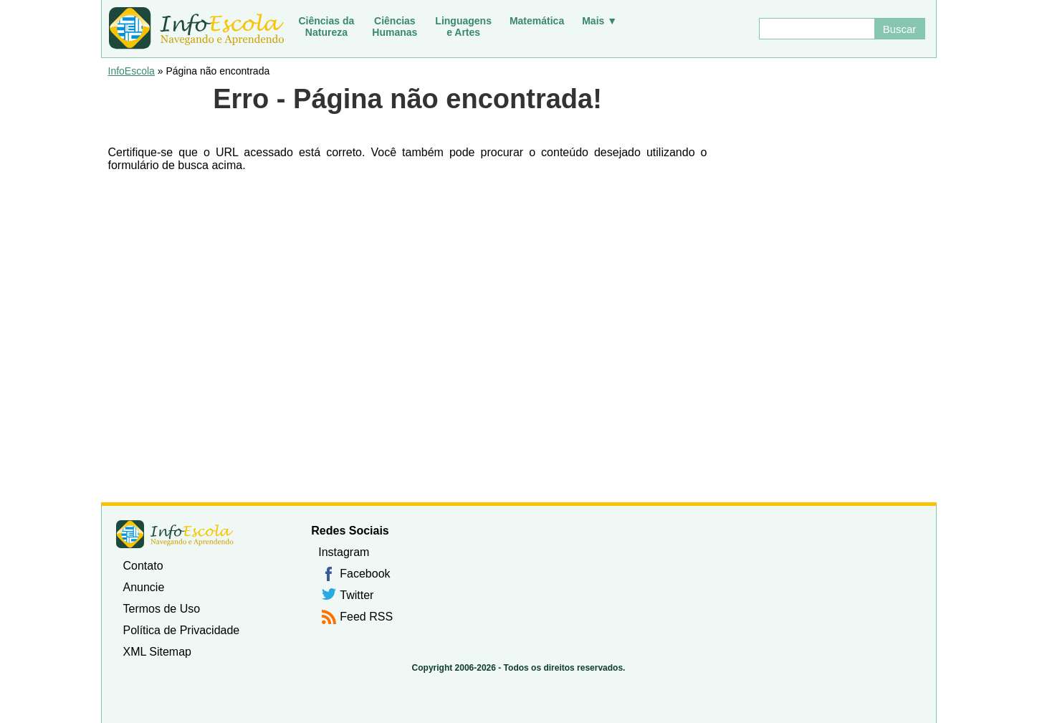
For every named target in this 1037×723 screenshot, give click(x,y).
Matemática (537, 21)
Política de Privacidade (181, 630)
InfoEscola (131, 71)
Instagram (343, 552)
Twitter (356, 595)
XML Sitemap (157, 652)
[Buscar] (816, 29)
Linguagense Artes (463, 26)
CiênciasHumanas (394, 26)
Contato (143, 566)
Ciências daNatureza (327, 26)
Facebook (365, 574)
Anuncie (144, 587)
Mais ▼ (599, 21)
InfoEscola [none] (175, 534)
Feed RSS (366, 617)
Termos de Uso (162, 609)
